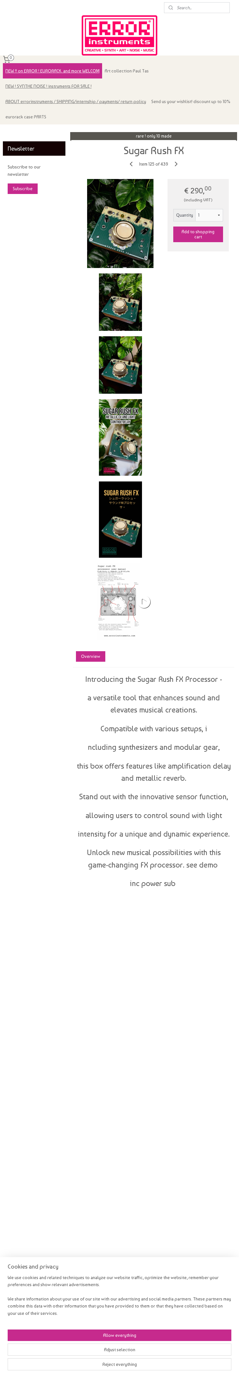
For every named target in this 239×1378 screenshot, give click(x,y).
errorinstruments (22, 132)
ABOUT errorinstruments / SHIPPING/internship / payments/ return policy (75, 101)
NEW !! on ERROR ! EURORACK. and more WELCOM (52, 70)
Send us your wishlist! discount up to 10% (190, 101)
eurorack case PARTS (25, 116)
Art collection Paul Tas (127, 70)
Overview (90, 656)
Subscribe (23, 188)
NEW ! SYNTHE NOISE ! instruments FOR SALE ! (48, 86)
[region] (77, 1345)
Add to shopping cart (198, 234)
